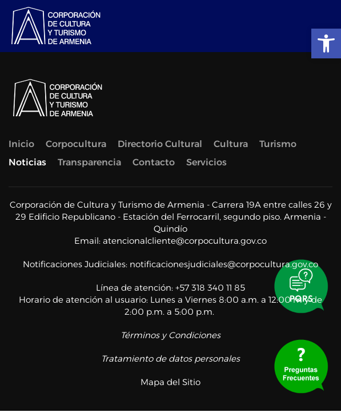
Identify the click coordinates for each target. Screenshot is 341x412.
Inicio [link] (21, 143)
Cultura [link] (231, 143)
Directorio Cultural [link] (160, 143)
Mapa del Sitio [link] (170, 382)
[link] (326, 43)
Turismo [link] (277, 143)
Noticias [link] (27, 162)
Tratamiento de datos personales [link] (170, 358)
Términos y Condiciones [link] (170, 335)
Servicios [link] (206, 162)
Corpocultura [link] (76, 143)
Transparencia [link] (89, 162)
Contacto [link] (154, 162)
